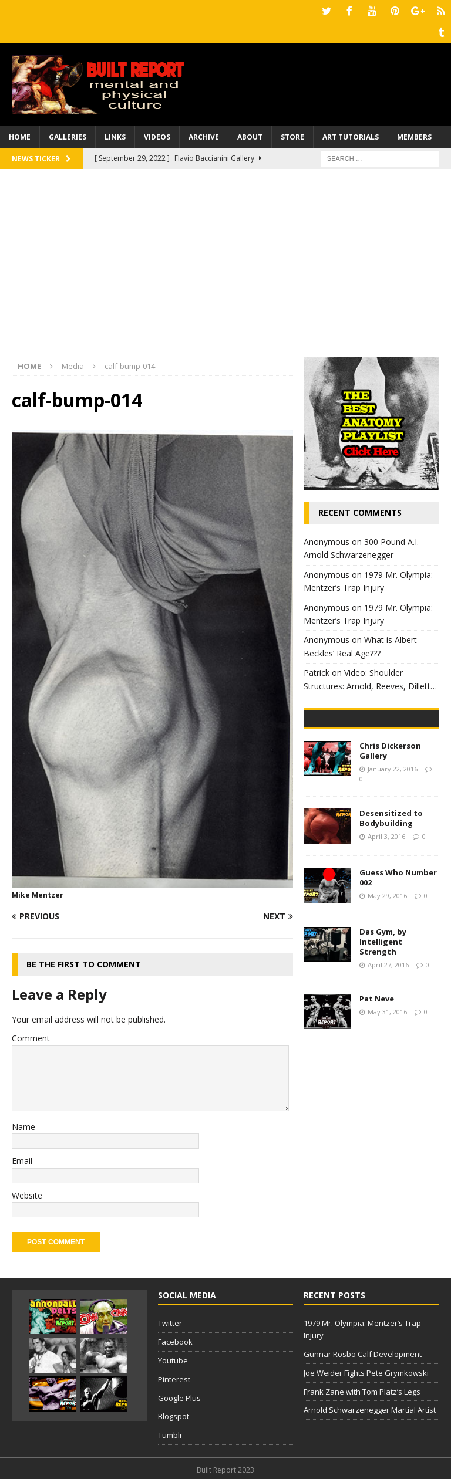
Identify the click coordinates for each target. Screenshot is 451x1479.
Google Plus (179, 1395)
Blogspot (173, 1414)
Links (115, 135)
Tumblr (170, 1432)
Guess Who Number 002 (398, 963)
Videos (157, 135)
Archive (204, 135)
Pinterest (174, 1377)
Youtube (173, 1358)
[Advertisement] (225, 266)
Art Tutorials (350, 135)
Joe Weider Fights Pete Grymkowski (366, 1370)
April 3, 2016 (386, 922)
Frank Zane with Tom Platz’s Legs (362, 1389)
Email (22, 1158)
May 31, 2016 (387, 1098)
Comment (31, 1035)
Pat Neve (376, 1084)
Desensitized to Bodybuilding (391, 904)
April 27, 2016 (388, 1050)
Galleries (67, 135)
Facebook (175, 1339)
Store (292, 135)
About (249, 135)
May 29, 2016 (387, 981)
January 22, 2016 (393, 854)
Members (414, 135)
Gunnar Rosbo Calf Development (363, 1351)
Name (23, 1124)
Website (27, 1193)
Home (20, 135)
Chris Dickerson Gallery (390, 837)
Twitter (170, 1320)
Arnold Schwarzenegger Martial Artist (370, 1407)
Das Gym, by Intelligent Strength (382, 1028)
